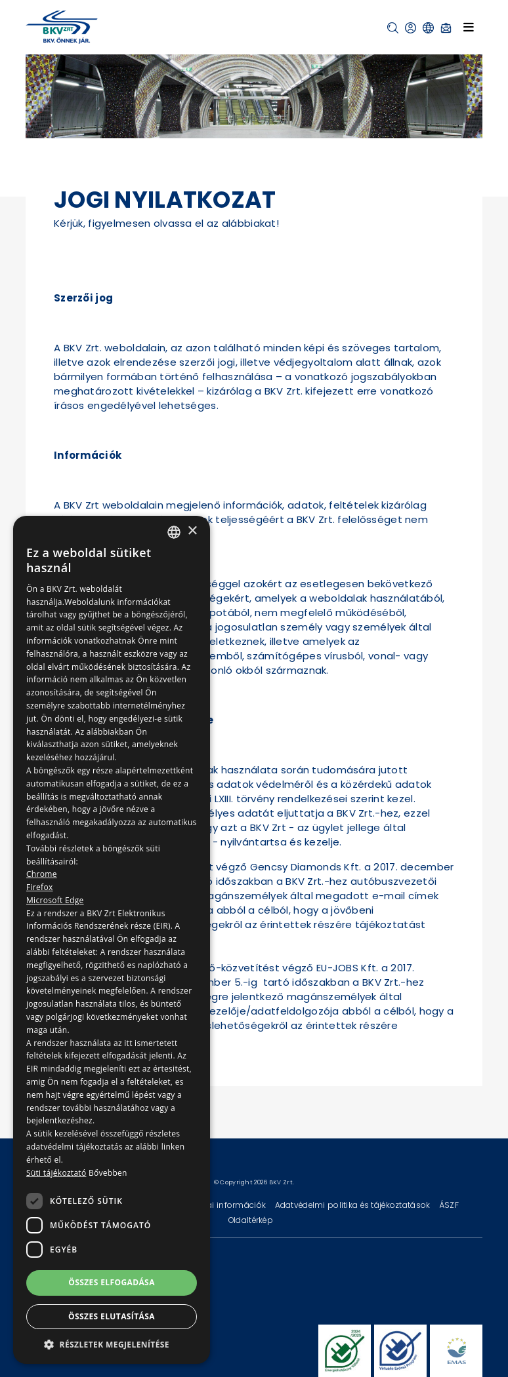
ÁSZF (449, 1205)
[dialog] (111, 940)
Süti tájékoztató (56, 1172)
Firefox (39, 887)
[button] (393, 28)
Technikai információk (222, 1205)
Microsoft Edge (55, 900)
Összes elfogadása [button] (111, 1282)
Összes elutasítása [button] (111, 1316)
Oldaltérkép (250, 1220)
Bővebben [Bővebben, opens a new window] (108, 1172)
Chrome (41, 874)
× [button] (192, 531)
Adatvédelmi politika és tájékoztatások (354, 1205)
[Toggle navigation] (468, 27)
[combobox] (173, 532)
